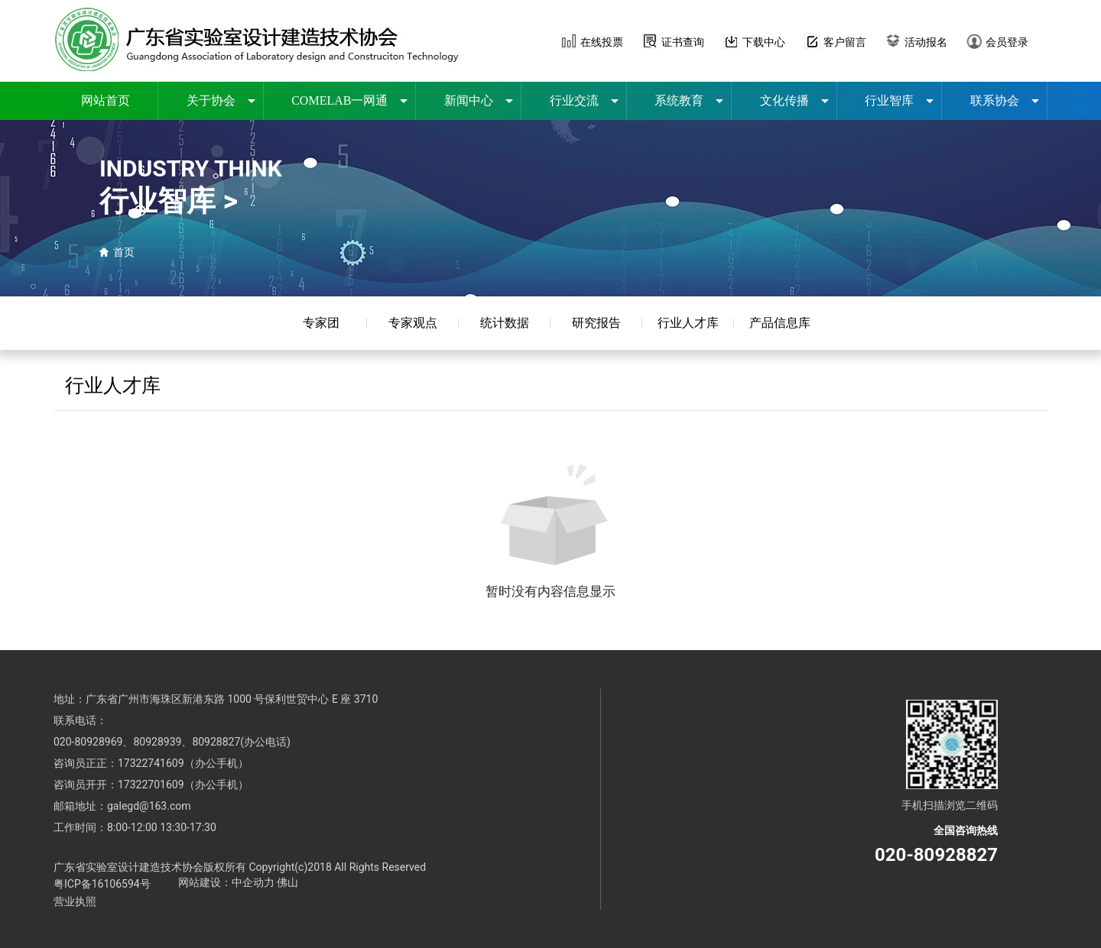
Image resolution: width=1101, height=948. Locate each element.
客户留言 (844, 42)
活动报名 (926, 42)
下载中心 (763, 42)
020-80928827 (936, 854)
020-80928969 (88, 742)
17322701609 (151, 784)
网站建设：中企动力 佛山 (238, 882)
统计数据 (504, 322)
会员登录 (1007, 42)
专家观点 (412, 322)
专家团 (321, 322)
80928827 (216, 742)
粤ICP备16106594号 (102, 884)
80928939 (157, 742)
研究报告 (596, 322)
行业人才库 (688, 322)
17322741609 (151, 763)
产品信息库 (779, 322)
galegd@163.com (149, 806)
